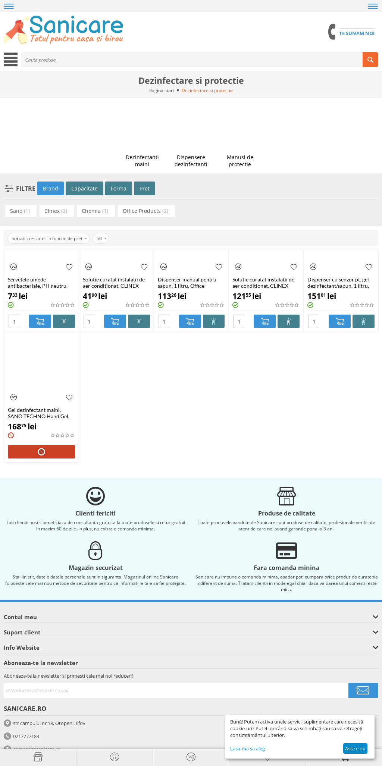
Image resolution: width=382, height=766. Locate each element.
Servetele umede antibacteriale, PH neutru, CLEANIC (38, 282)
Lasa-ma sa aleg (247, 748)
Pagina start (161, 90)
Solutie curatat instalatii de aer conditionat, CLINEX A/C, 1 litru (114, 282)
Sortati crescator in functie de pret (49, 238)
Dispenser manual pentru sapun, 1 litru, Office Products (187, 282)
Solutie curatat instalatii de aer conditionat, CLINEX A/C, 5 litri (263, 282)
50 (101, 238)
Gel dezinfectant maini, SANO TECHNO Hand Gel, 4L (38, 413)
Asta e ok (355, 748)
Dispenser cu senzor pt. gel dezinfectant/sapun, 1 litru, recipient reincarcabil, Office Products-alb (340, 282)
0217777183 (26, 736)
